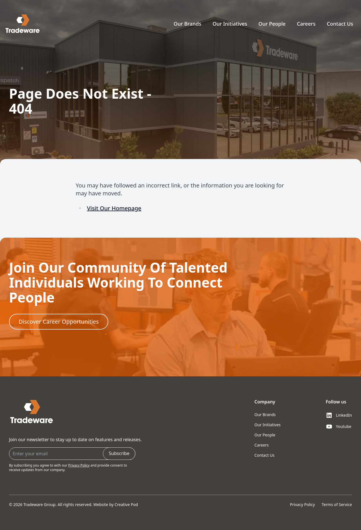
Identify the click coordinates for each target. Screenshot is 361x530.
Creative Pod (126, 504)
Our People (271, 23)
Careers (306, 23)
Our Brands (187, 23)
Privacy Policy (79, 465)
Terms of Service (337, 504)
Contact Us (340, 23)
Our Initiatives (230, 23)
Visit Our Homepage (114, 208)
